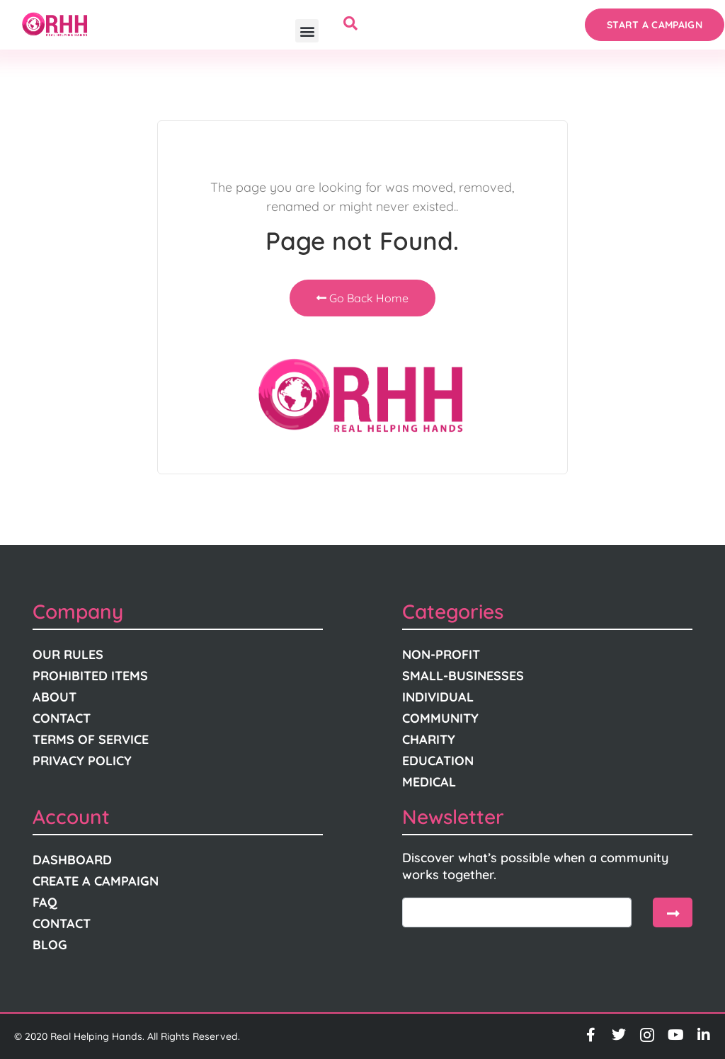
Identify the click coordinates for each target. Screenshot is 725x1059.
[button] (307, 30)
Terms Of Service (91, 739)
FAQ (45, 902)
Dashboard (72, 860)
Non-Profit (441, 654)
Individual (438, 697)
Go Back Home (362, 298)
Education (438, 760)
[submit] (672, 912)
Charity (428, 739)
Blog (50, 945)
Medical (429, 782)
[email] (517, 912)
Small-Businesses (463, 676)
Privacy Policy (82, 760)
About (54, 697)
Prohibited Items (90, 676)
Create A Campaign (96, 881)
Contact (62, 718)
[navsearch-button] (350, 25)
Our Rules (68, 654)
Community (440, 718)
